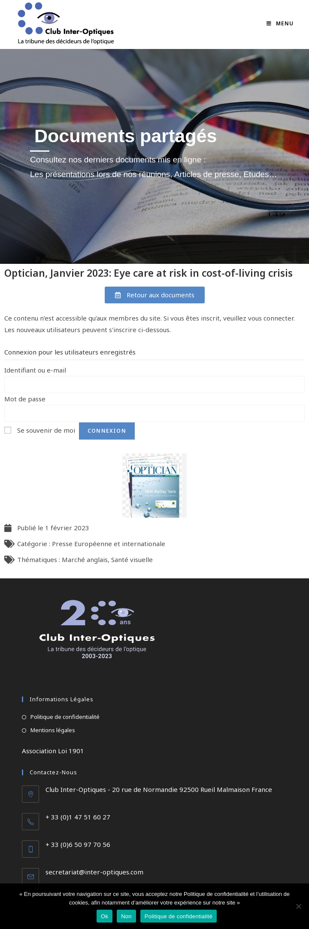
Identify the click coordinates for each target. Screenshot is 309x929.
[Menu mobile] (280, 23)
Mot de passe (24, 398)
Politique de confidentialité (65, 717)
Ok (104, 916)
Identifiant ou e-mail (35, 370)
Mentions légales (52, 730)
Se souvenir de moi (46, 430)
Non (126, 916)
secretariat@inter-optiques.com (94, 872)
